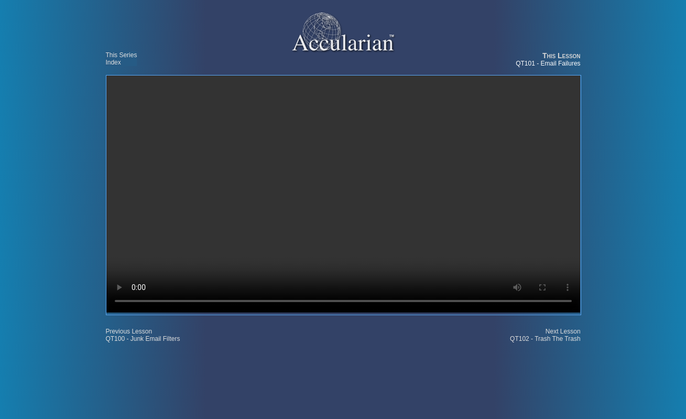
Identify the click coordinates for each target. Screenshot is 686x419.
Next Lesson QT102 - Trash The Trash (545, 335)
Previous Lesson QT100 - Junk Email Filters (142, 335)
